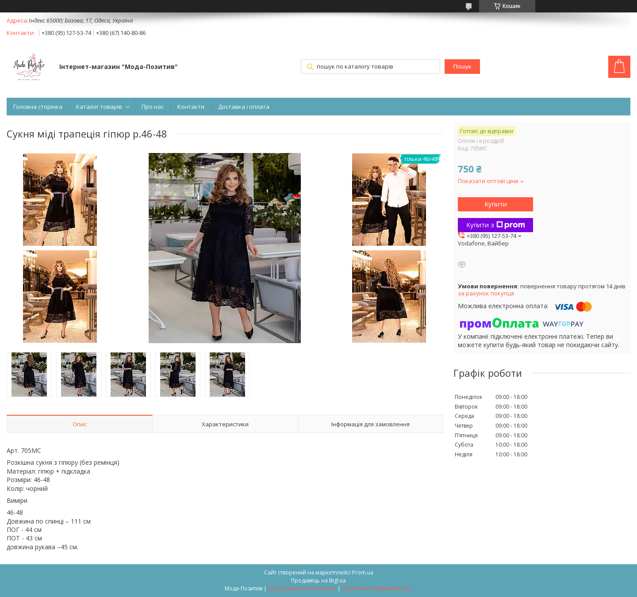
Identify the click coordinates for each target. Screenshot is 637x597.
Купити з (495, 224)
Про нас (153, 107)
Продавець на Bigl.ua (318, 580)
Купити (495, 203)
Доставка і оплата (243, 107)
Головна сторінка (37, 107)
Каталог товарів (99, 107)
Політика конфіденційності (377, 588)
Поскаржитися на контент (302, 588)
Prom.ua (362, 572)
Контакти (190, 107)
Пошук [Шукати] (462, 66)
